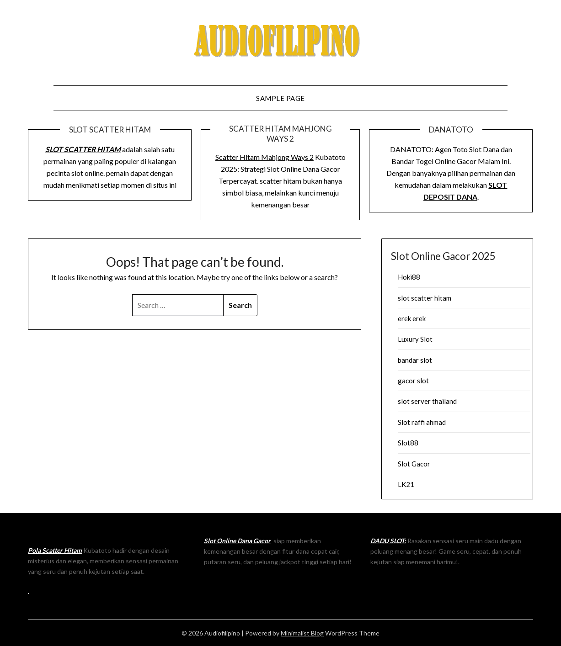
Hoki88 (409, 277)
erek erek (412, 318)
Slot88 (408, 443)
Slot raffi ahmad (422, 422)
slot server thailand (427, 401)
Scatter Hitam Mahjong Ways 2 (264, 157)
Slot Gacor (414, 464)
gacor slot (413, 380)
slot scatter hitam (424, 298)
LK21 (406, 484)
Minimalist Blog (302, 633)
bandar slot (415, 360)
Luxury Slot (415, 339)
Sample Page (280, 98)
